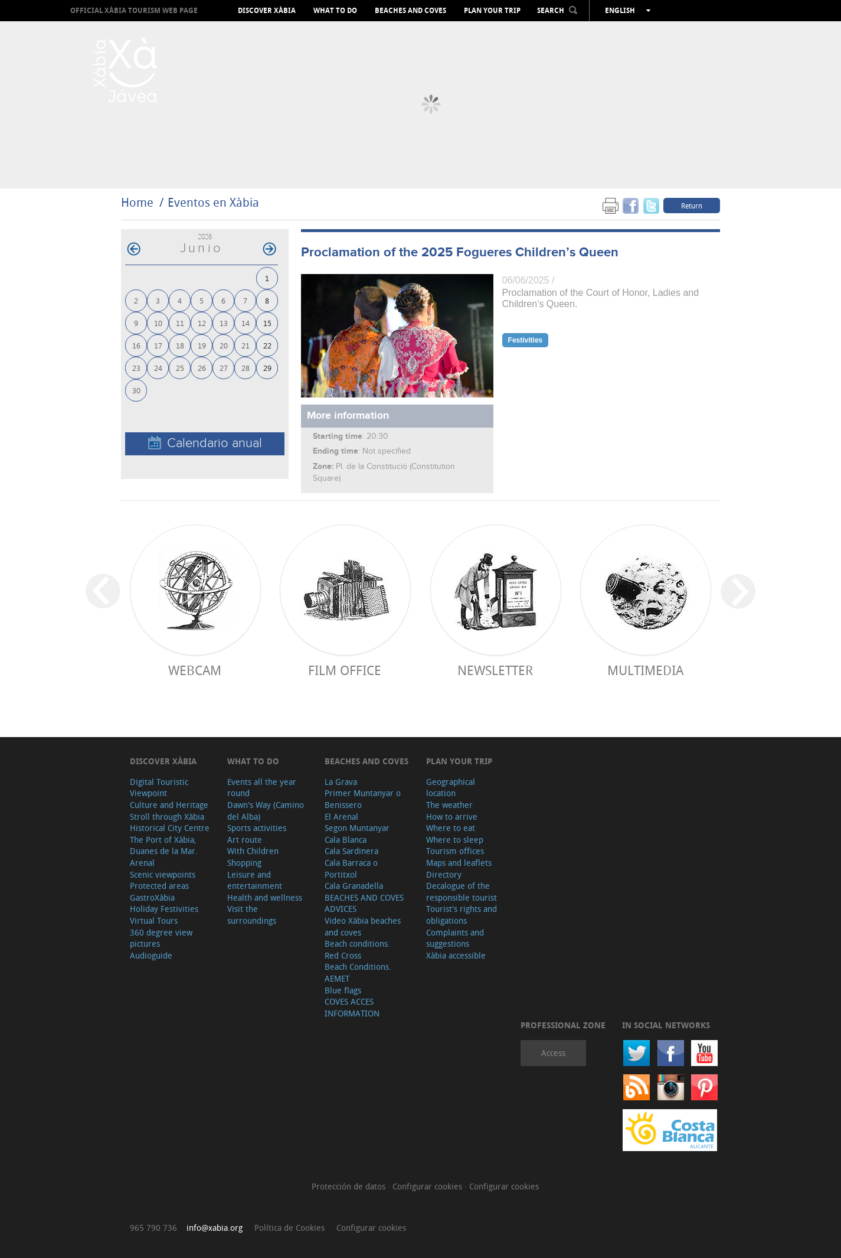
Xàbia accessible (456, 955)
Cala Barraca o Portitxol (351, 868)
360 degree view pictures (161, 938)
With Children (253, 850)
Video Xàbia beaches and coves (363, 926)
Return (691, 205)
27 (224, 368)
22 (267, 345)
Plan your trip (492, 10)
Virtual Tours (154, 920)
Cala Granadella (354, 885)
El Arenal (341, 816)
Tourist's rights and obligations (461, 914)
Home (137, 202)
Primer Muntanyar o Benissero (363, 798)
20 (224, 345)
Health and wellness (264, 897)
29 (267, 368)
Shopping (244, 862)
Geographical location (450, 787)
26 (202, 368)
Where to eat (450, 827)
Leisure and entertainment (254, 880)
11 (180, 323)
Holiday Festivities (164, 908)
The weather (449, 804)
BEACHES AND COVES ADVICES (364, 903)
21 (245, 345)
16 (136, 345)
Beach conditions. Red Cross (357, 949)
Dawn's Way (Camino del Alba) (265, 810)
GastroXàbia (152, 897)
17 (158, 345)
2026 (205, 236)
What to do (335, 10)
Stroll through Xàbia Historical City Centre (170, 822)
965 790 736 (153, 1227)
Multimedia (645, 670)
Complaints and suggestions (455, 938)
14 (245, 323)
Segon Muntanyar (357, 827)
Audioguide (151, 955)
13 (224, 323)
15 (267, 323)
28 (245, 368)
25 (180, 368)
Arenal (142, 862)
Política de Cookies (289, 1227)
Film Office (344, 670)
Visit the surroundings (251, 914)
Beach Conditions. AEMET (358, 972)
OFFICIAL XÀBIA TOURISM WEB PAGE (134, 10)
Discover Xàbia (267, 10)
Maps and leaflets (459, 862)
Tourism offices (455, 850)
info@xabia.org (214, 1227)
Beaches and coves (410, 10)
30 (136, 390)
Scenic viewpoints (162, 874)
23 (136, 368)
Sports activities (256, 827)
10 (158, 323)
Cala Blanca (345, 839)
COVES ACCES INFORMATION (352, 1007)
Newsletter (495, 670)
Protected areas (159, 885)
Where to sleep (454, 839)
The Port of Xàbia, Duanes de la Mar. (164, 845)
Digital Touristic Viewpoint (159, 787)
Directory (444, 874)
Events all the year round (261, 787)
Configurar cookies (428, 1186)
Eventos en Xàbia (213, 202)
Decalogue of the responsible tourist (461, 891)
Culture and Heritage (169, 804)
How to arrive (451, 816)
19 (202, 345)
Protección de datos (350, 1186)
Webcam (194, 670)
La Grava (341, 781)
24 (158, 368)
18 (180, 345)
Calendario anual (205, 443)
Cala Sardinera (351, 850)
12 (202, 323)
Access (553, 1052)
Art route (244, 839)
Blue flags (343, 990)
